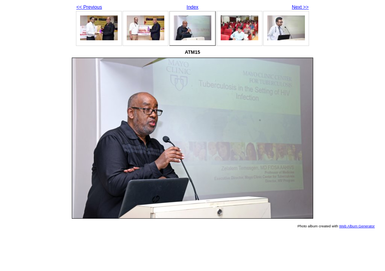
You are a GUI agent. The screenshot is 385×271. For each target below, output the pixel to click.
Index (192, 7)
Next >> (300, 7)
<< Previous (89, 7)
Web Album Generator (357, 226)
